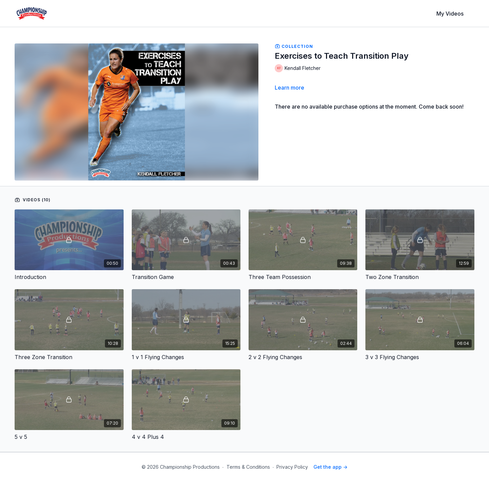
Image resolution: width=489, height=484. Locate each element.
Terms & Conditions (248, 467)
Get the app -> (330, 467)
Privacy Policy (292, 467)
